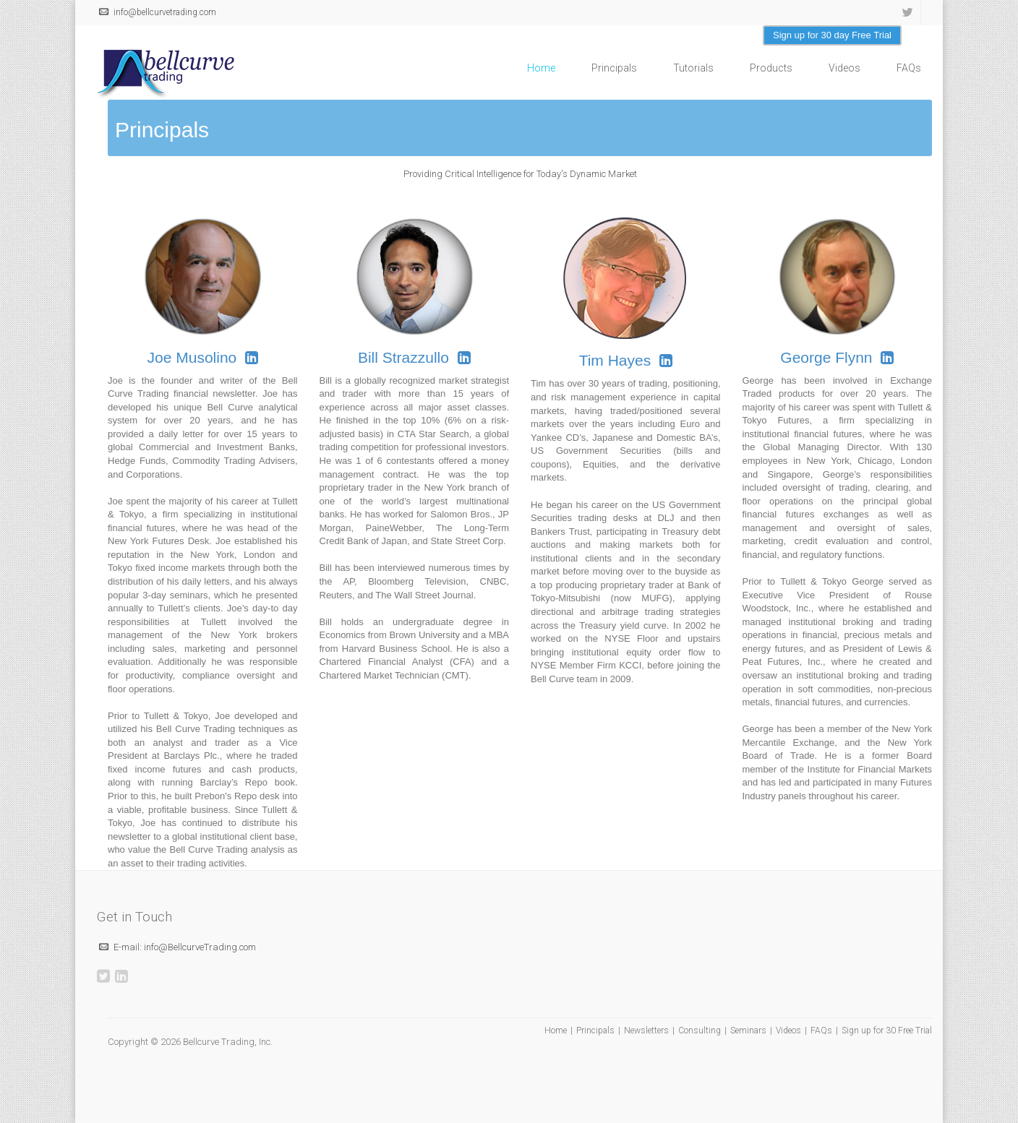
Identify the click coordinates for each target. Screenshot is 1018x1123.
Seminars (748, 1030)
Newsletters (646, 1030)
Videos (844, 68)
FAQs (909, 68)
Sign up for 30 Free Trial (887, 1030)
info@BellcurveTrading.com (200, 947)
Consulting (699, 1030)
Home (541, 68)
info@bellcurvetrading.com (165, 12)
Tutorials (693, 68)
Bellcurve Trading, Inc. (228, 1041)
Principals (614, 68)
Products (771, 68)
